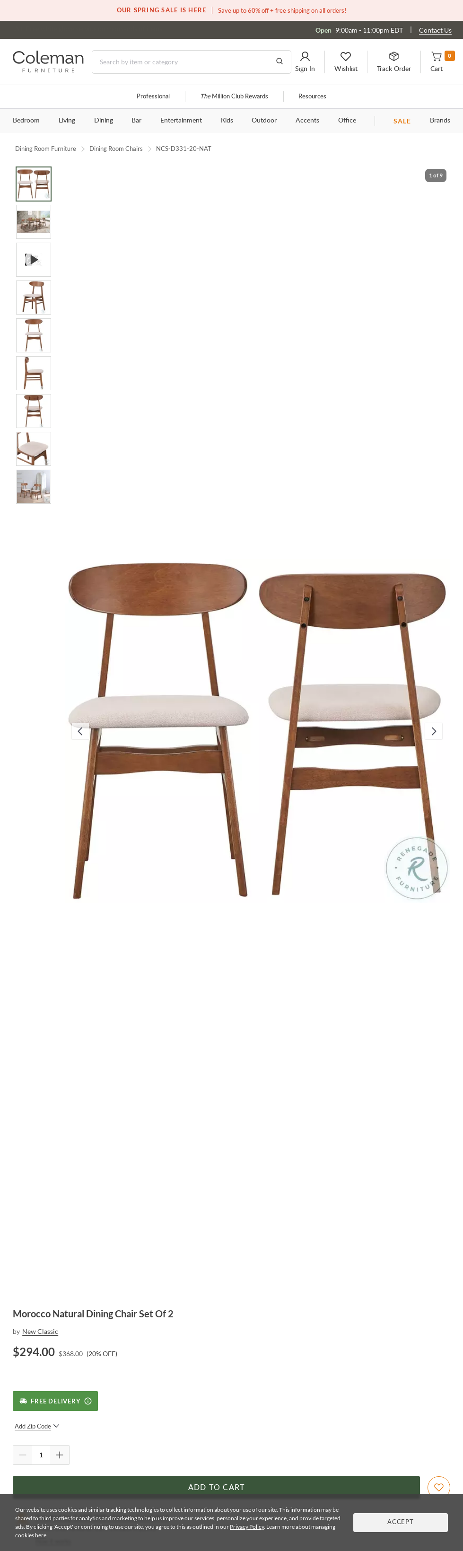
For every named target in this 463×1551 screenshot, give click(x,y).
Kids (227, 120)
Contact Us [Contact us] (435, 30)
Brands (440, 120)
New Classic (40, 1331)
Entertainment (181, 120)
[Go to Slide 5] (33, 335)
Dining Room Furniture (45, 148)
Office (347, 120)
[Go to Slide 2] (33, 222)
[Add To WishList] (439, 1487)
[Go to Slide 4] (33, 297)
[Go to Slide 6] (33, 373)
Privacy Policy (247, 1526)
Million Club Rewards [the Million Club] (234, 97)
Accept (400, 1522)
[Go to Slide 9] (33, 487)
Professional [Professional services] (153, 97)
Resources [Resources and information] (312, 97)
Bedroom (26, 120)
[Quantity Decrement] (22, 1455)
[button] (305, 62)
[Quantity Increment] (59, 1455)
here (40, 1535)
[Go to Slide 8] (33, 449)
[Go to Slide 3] (33, 260)
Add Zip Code (37, 1426)
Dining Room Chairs (116, 148)
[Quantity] (41, 1455)
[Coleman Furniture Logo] (48, 70)
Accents (307, 120)
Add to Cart (216, 1487)
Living (67, 120)
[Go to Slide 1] (33, 184)
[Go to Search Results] (279, 62)
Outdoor (264, 120)
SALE (402, 121)
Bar (136, 120)
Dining (103, 120)
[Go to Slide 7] (33, 411)
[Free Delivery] (55, 1401)
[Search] (191, 62)
